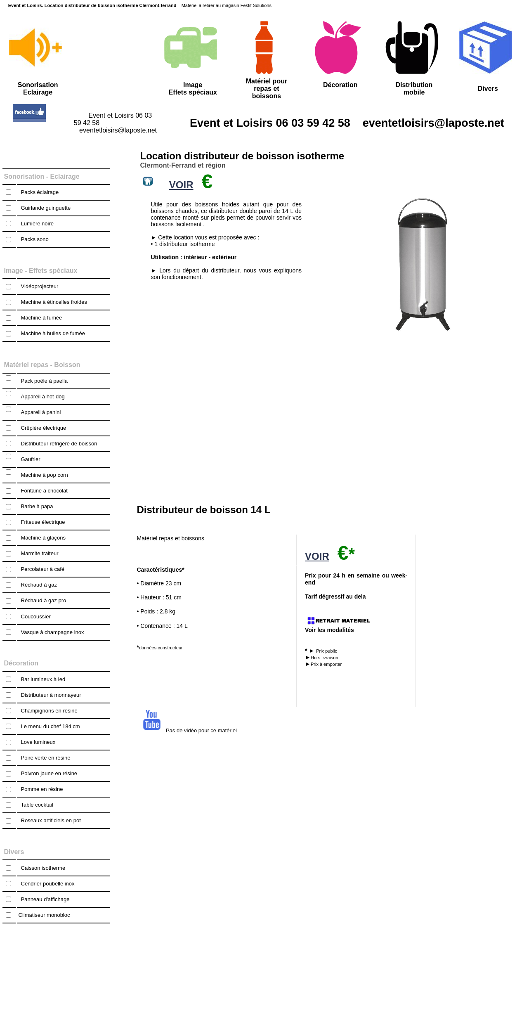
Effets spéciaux (192, 92)
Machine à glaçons (43, 538)
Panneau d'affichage (45, 899)
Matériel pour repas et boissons (266, 88)
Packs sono (35, 239)
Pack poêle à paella (44, 381)
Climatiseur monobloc (44, 915)
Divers (488, 88)
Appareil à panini (41, 412)
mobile (414, 92)
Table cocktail (37, 805)
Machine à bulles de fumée (53, 333)
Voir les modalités (329, 630)
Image (192, 84)
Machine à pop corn (44, 475)
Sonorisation (24, 176)
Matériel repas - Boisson (42, 364)
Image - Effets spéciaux (41, 270)
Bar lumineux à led (43, 679)
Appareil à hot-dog (43, 396)
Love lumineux (38, 742)
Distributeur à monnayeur (51, 695)
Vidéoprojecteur (40, 286)
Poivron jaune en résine (49, 773)
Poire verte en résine (46, 758)
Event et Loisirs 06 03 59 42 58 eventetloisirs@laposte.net (334, 123)
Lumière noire (37, 223)
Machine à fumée (41, 318)
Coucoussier (36, 616)
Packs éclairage (40, 192)
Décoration (340, 84)
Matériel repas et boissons (170, 538)
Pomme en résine (42, 789)
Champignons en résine (49, 711)
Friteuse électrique (43, 522)
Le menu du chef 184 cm (50, 726)
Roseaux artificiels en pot (51, 820)
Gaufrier (30, 459)
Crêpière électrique (43, 428)
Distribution (414, 84)
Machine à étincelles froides (54, 302)
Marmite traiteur (40, 553)
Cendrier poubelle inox (48, 884)
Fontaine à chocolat (44, 491)
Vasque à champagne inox (52, 632)
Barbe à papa (37, 506)
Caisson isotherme (43, 868)
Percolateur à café (43, 569)
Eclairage (65, 176)
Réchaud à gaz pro (43, 600)
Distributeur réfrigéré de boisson (59, 443)
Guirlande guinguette (46, 208)
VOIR (317, 556)
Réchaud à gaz (39, 585)
